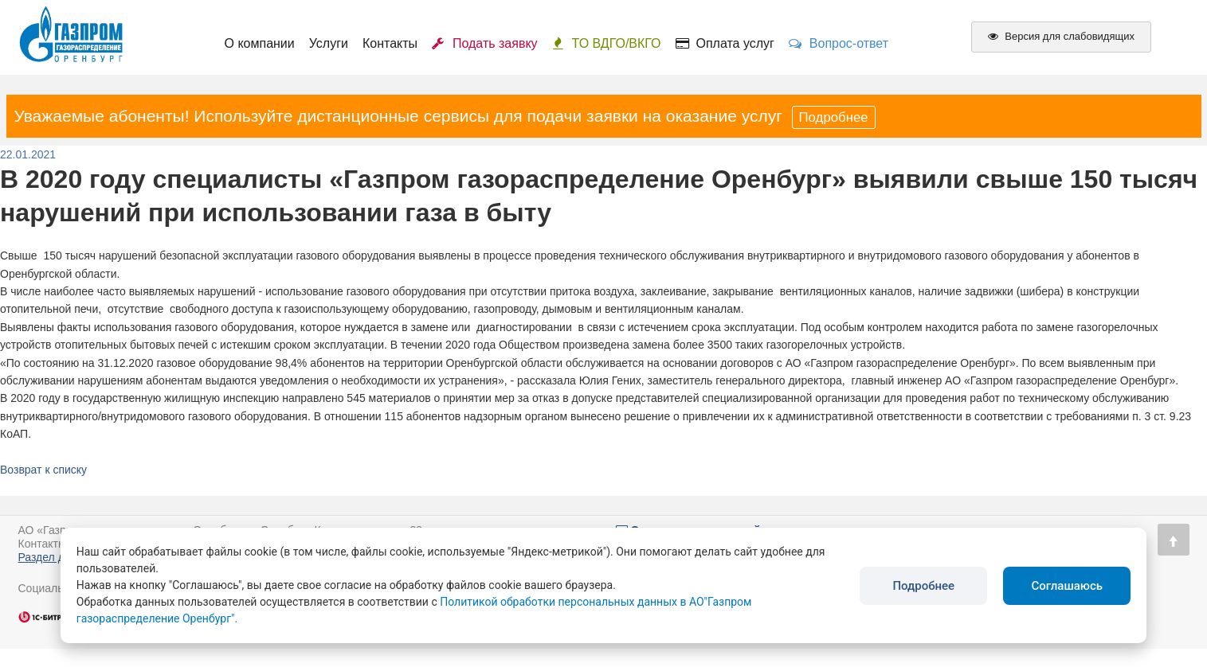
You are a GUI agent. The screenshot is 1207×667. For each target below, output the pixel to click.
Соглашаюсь (1067, 586)
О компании (260, 43)
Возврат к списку (43, 469)
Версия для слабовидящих (1061, 36)
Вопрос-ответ (838, 43)
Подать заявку (485, 43)
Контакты (389, 43)
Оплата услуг (725, 43)
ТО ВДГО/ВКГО (606, 43)
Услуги (328, 43)
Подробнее (833, 117)
